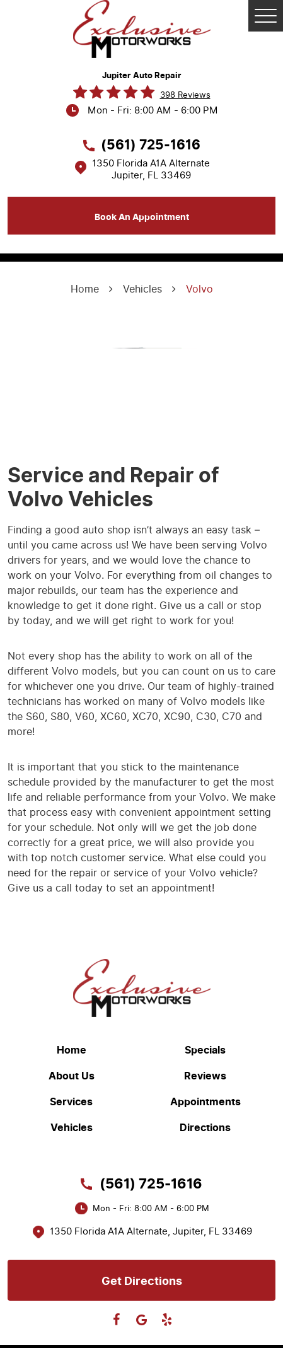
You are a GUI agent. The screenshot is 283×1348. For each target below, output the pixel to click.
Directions (205, 1128)
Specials (205, 1050)
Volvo (199, 289)
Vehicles (142, 289)
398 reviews (185, 95)
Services (71, 1102)
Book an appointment (142, 217)
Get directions (141, 1281)
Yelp (167, 1319)
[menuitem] (75, 1050)
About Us (72, 1076)
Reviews (205, 1076)
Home (85, 289)
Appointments (205, 1102)
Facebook (116, 1319)
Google (141, 1319)
